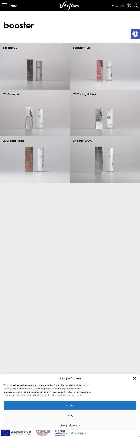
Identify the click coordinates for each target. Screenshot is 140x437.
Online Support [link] (79, 432)
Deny (70, 415)
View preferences (70, 425)
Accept (70, 405)
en (113, 5)
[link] (135, 34)
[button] (134, 378)
